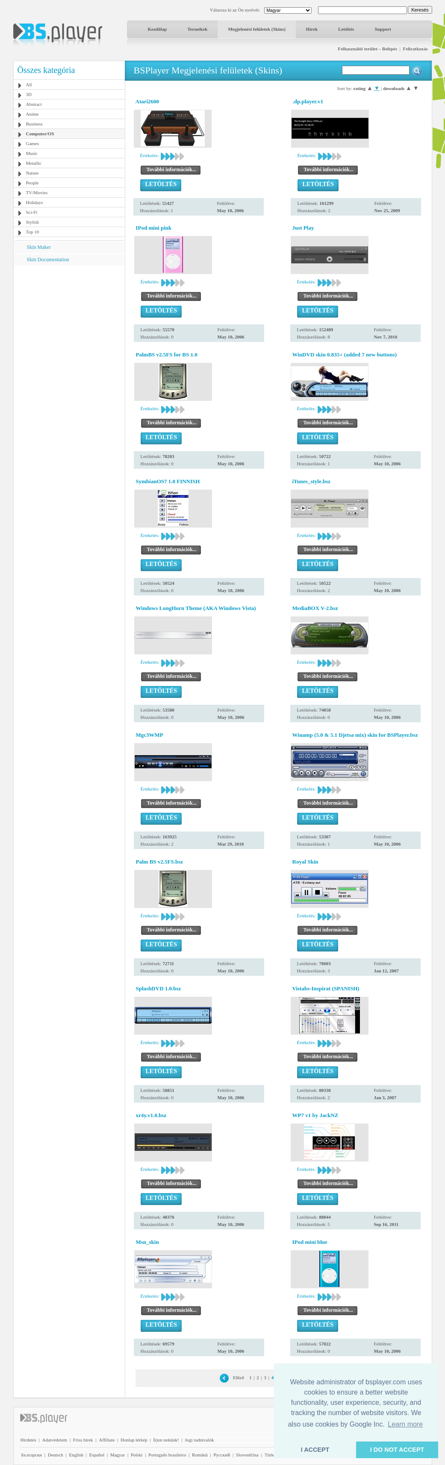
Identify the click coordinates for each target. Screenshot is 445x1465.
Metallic (34, 163)
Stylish (32, 222)
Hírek (312, 29)
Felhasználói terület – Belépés (367, 48)
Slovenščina (247, 1454)
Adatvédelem (54, 1439)
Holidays (34, 202)
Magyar (117, 1454)
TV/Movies (37, 192)
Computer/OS (40, 133)
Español (96, 1454)
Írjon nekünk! (166, 1439)
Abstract (34, 104)
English (76, 1454)
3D (29, 94)
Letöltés (346, 29)
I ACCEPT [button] (315, 1449)
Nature (32, 172)
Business (34, 123)
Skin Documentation (48, 260)
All (29, 84)
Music (32, 153)
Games (32, 143)
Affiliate (107, 1439)
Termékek (197, 29)
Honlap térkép (134, 1439)
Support (382, 29)
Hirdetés (28, 1439)
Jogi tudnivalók (199, 1439)
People (32, 182)
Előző (238, 1377)
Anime (32, 114)
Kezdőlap (157, 29)
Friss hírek (83, 1439)
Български (31, 1454)
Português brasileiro (167, 1454)
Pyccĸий (221, 1454)
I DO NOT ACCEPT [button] (397, 1449)
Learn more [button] (405, 1424)
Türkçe (271, 1454)
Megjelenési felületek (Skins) (256, 29)
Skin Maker (39, 247)
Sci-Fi (32, 212)
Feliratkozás (415, 48)
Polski (137, 1454)
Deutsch (55, 1454)
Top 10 (32, 231)
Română (200, 1454)
